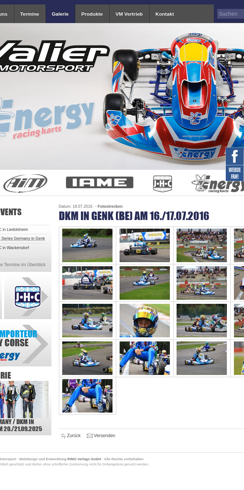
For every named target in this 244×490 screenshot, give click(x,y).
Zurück (71, 436)
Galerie (60, 14)
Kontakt (164, 14)
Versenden (101, 436)
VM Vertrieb (129, 14)
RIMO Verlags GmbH (84, 459)
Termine (29, 14)
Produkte (92, 14)
